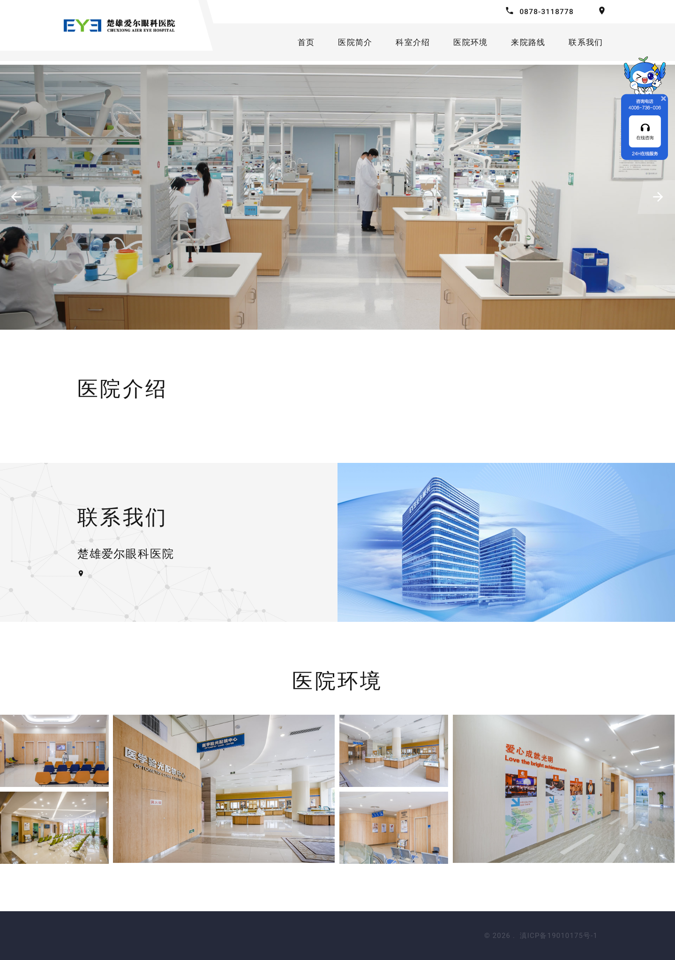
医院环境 (469, 44)
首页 (300, 44)
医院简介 (350, 44)
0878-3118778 (546, 11)
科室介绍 (410, 44)
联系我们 (589, 44)
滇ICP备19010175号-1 (559, 935)
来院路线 (529, 44)
